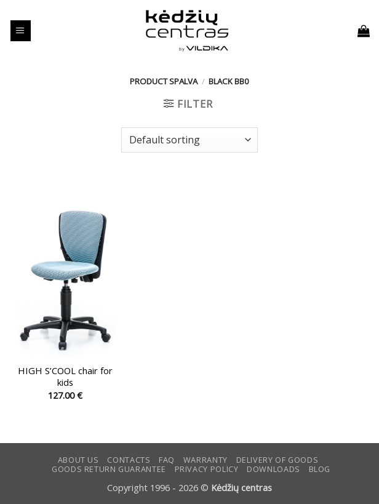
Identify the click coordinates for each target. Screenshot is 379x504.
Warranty (205, 460)
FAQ (167, 460)
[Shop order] (189, 139)
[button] (20, 30)
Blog (320, 469)
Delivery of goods (277, 460)
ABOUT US (78, 460)
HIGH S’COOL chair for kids (65, 376)
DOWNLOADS (273, 469)
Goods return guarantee (109, 469)
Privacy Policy (207, 469)
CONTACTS (128, 460)
